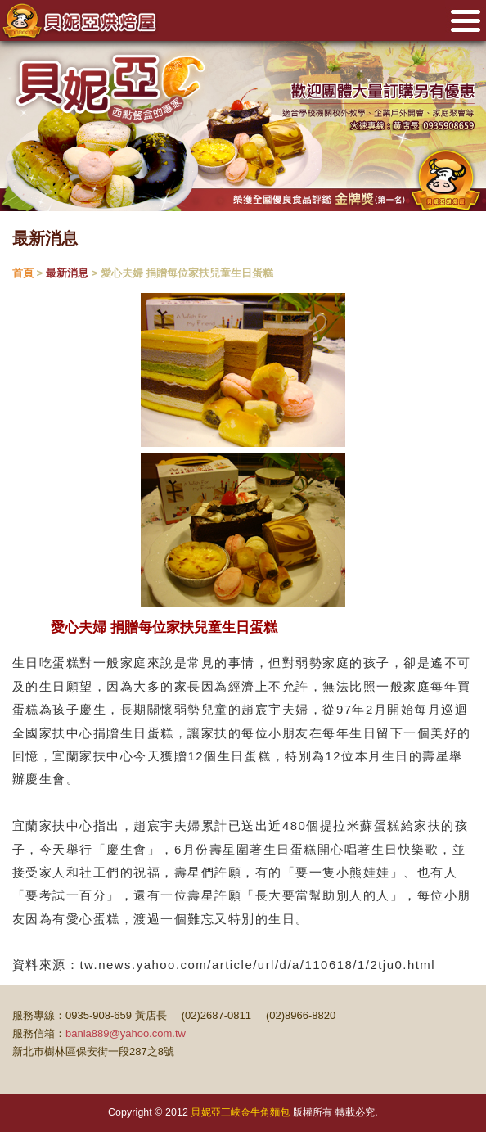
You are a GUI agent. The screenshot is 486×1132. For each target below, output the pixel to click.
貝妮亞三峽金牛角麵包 (240, 1112)
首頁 (23, 273)
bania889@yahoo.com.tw (125, 1033)
